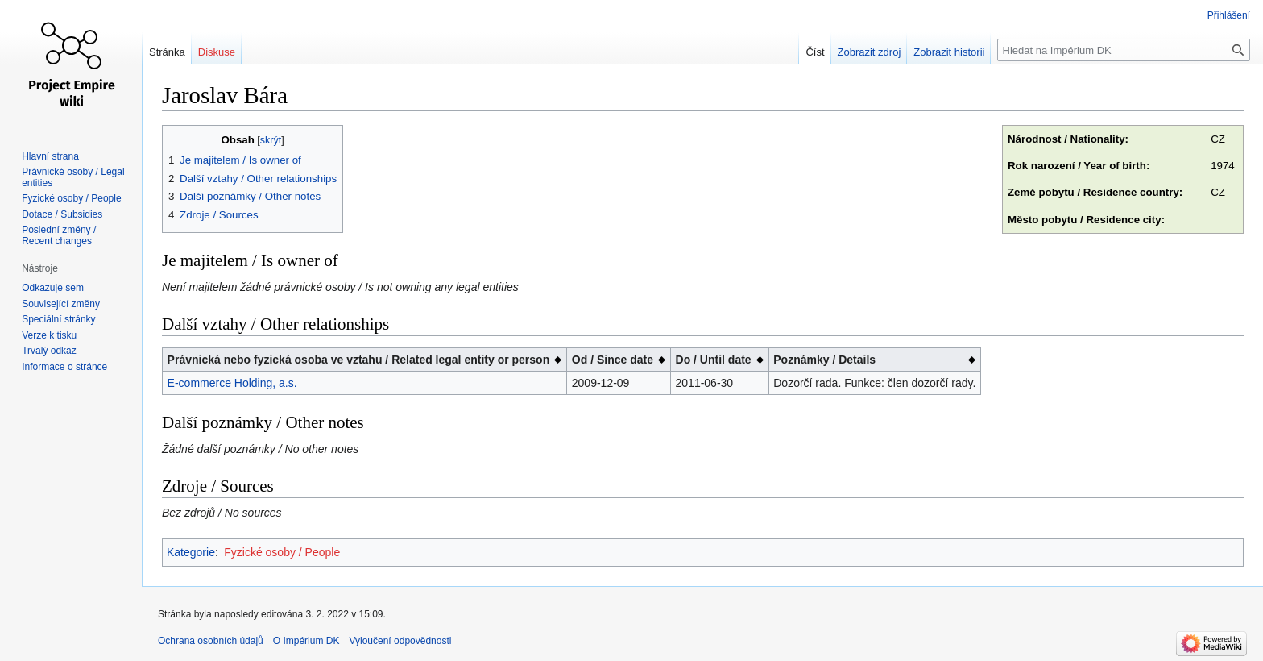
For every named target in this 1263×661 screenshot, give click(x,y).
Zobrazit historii (948, 52)
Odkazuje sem (53, 287)
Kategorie (191, 552)
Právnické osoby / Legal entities (73, 177)
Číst (814, 52)
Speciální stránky (58, 319)
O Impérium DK (306, 640)
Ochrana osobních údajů (210, 640)
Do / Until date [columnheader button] (714, 359)
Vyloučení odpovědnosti (400, 640)
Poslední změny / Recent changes (59, 235)
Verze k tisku (49, 335)
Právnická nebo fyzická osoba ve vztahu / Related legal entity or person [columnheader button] (359, 359)
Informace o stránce (64, 366)
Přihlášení (1228, 15)
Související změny (61, 304)
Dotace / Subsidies (62, 214)
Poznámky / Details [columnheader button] (824, 359)
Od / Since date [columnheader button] (612, 359)
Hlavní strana (50, 156)
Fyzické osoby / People (282, 552)
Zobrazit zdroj (869, 52)
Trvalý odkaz (49, 350)
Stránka (167, 52)
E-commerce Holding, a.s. (232, 382)
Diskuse (216, 52)
